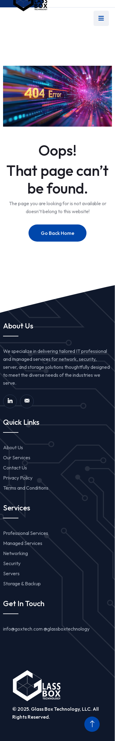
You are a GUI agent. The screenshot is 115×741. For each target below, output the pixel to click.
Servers (11, 573)
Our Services (16, 457)
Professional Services (25, 533)
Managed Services (22, 543)
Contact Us (15, 468)
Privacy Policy (18, 478)
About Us (13, 447)
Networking (15, 553)
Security (12, 563)
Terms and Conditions (25, 488)
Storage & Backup (22, 583)
